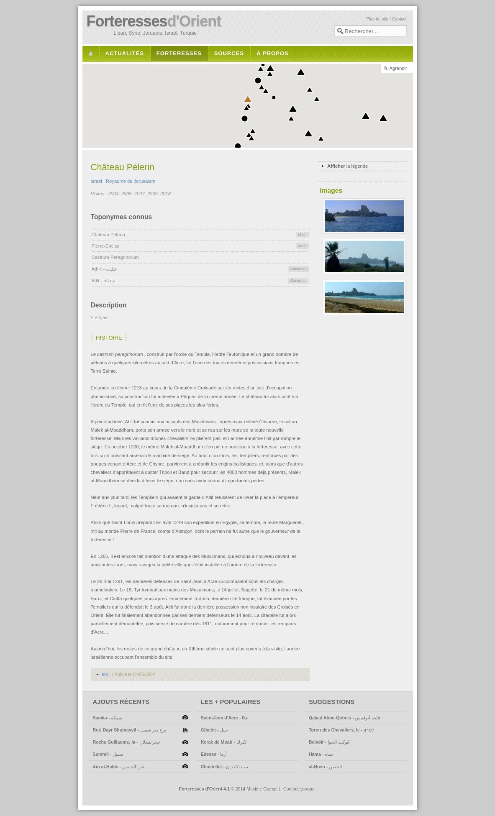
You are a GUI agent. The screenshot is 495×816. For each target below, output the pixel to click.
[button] (270, 68)
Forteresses (154, 21)
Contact (399, 19)
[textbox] (370, 31)
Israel (96, 181)
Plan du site (377, 19)
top (105, 674)
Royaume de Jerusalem (130, 181)
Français (100, 317)
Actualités (124, 53)
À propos (272, 53)
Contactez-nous (298, 788)
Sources (229, 53)
